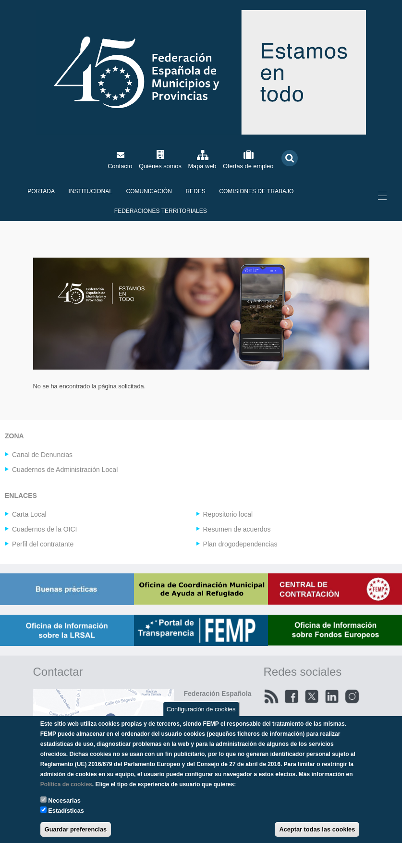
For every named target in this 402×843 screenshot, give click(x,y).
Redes (195, 191)
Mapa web (202, 166)
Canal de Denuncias (42, 455)
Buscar (289, 158)
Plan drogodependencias (240, 544)
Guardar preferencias (76, 829)
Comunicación (149, 191)
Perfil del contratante (42, 544)
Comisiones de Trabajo (256, 191)
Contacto (120, 166)
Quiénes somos (160, 166)
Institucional (90, 191)
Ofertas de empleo (248, 166)
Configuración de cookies (201, 708)
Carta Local (29, 514)
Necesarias (64, 800)
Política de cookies (66, 784)
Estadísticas (66, 810)
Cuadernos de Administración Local (65, 469)
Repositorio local (228, 514)
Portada (41, 191)
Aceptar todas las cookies (317, 829)
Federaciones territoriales (160, 211)
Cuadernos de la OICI (44, 529)
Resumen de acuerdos (237, 529)
